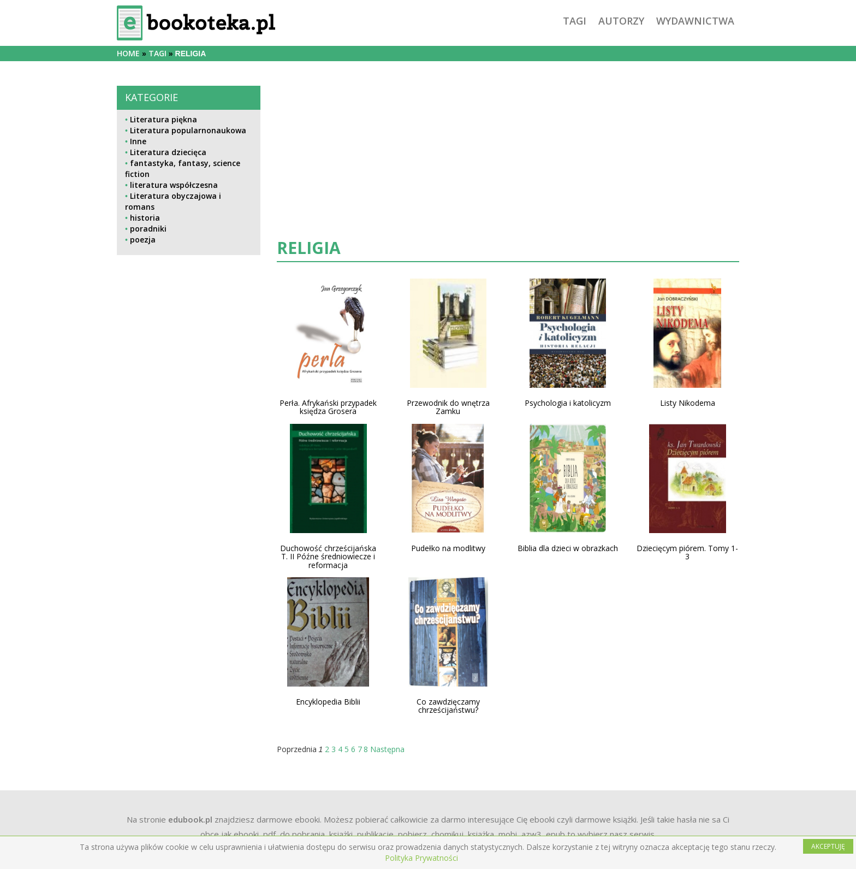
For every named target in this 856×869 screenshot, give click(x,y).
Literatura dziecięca (168, 152)
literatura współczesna (174, 185)
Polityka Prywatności (421, 858)
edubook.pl (190, 819)
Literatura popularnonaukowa (188, 130)
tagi (574, 20)
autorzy (621, 20)
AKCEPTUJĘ (828, 846)
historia (145, 217)
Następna (387, 749)
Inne (138, 141)
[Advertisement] (188, 502)
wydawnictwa (695, 20)
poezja (143, 239)
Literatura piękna (163, 119)
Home (128, 53)
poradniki (148, 228)
